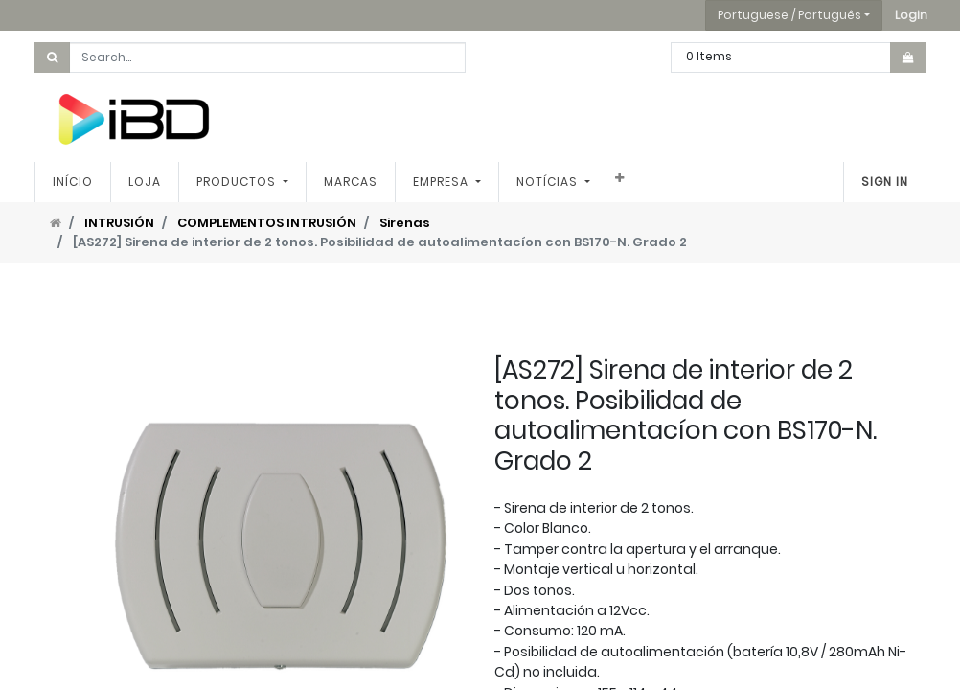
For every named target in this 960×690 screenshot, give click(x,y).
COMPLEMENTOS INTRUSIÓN (266, 223)
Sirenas (404, 223)
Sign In (884, 181)
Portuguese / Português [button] (789, 15)
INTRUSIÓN (119, 223)
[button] (911, 15)
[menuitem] (72, 182)
